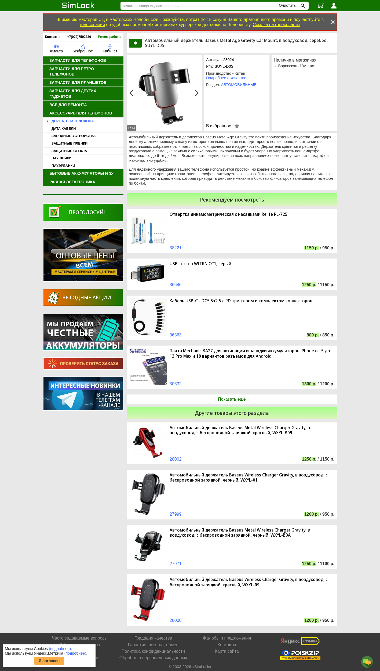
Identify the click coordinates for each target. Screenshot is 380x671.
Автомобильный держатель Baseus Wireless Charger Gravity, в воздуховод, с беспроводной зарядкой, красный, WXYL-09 (249, 582)
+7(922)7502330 (79, 37)
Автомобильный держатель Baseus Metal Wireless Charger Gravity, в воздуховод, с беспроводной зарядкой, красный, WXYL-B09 (240, 430)
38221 (176, 248)
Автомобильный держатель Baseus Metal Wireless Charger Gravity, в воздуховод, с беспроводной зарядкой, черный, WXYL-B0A (240, 533)
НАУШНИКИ (61, 158)
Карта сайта (227, 651)
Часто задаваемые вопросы (80, 638)
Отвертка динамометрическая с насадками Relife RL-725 (228, 214)
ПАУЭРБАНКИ (63, 166)
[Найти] (200, 6)
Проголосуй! (87, 212)
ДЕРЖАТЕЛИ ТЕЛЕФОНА (73, 121)
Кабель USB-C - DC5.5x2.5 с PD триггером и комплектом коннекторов (241, 300)
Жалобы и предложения (227, 638)
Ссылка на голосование (276, 24)
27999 (176, 514)
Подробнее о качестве (226, 78)
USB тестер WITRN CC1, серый (200, 263)
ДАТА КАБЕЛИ (64, 129)
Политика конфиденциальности (153, 651)
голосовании (92, 24)
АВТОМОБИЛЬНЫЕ (239, 84)
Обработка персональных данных (153, 657)
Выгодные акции (86, 297)
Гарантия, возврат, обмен (153, 645)
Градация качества (153, 638)
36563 (176, 335)
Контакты (52, 37)
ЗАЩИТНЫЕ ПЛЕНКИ (69, 143)
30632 (176, 384)
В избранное (218, 126)
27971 (176, 563)
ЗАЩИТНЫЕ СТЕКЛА (69, 151)
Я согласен (49, 661)
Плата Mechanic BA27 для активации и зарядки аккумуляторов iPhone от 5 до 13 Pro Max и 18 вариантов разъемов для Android (250, 353)
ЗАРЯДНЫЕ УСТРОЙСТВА (74, 136)
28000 (176, 620)
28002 (176, 459)
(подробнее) (60, 649)
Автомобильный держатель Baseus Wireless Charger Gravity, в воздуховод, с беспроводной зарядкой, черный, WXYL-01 (249, 477)
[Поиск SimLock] (302, 6)
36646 (176, 284)
